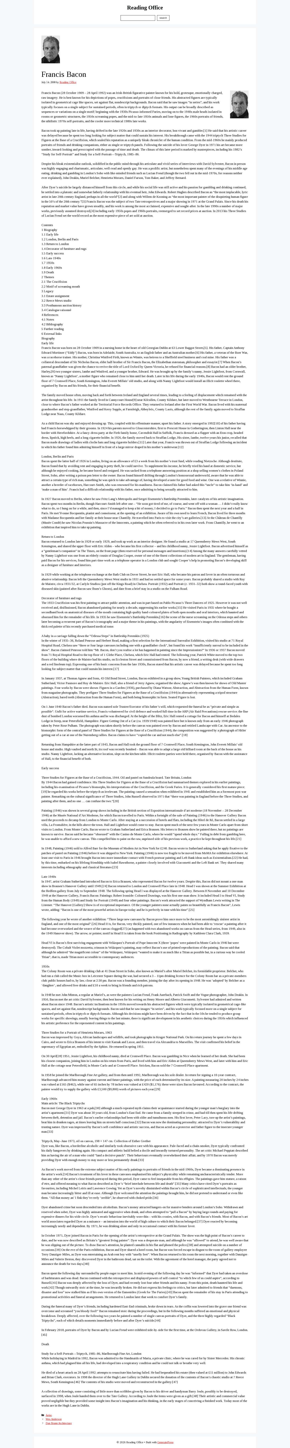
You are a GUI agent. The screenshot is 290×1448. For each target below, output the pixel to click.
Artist (49, 1415)
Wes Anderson (54, 1419)
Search (163, 17)
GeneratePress (165, 1442)
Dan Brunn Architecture (59, 1423)
